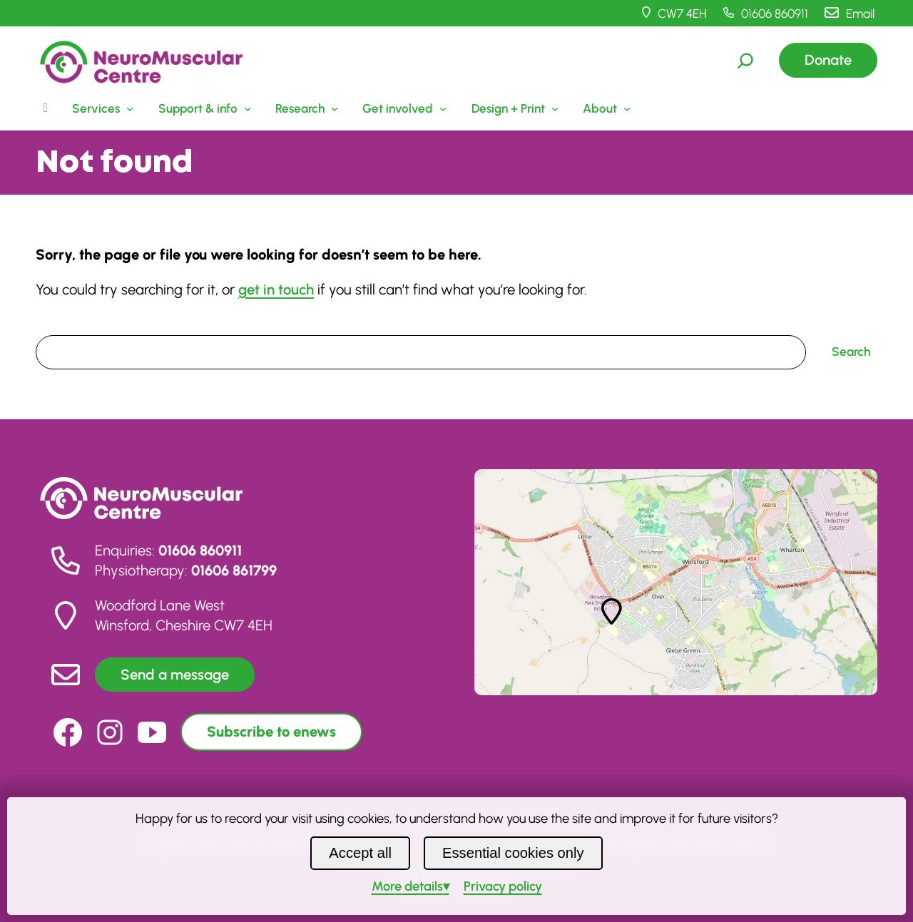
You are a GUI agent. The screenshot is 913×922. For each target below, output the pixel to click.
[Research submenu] (305, 108)
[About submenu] (605, 108)
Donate (828, 59)
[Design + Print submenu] (513, 108)
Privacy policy (503, 886)
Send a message (175, 674)
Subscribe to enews (271, 731)
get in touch (276, 289)
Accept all (360, 853)
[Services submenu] (101, 108)
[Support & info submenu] (203, 108)
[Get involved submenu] (403, 108)
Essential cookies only (513, 853)
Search (54, 325)
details (407, 886)
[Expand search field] (745, 61)
